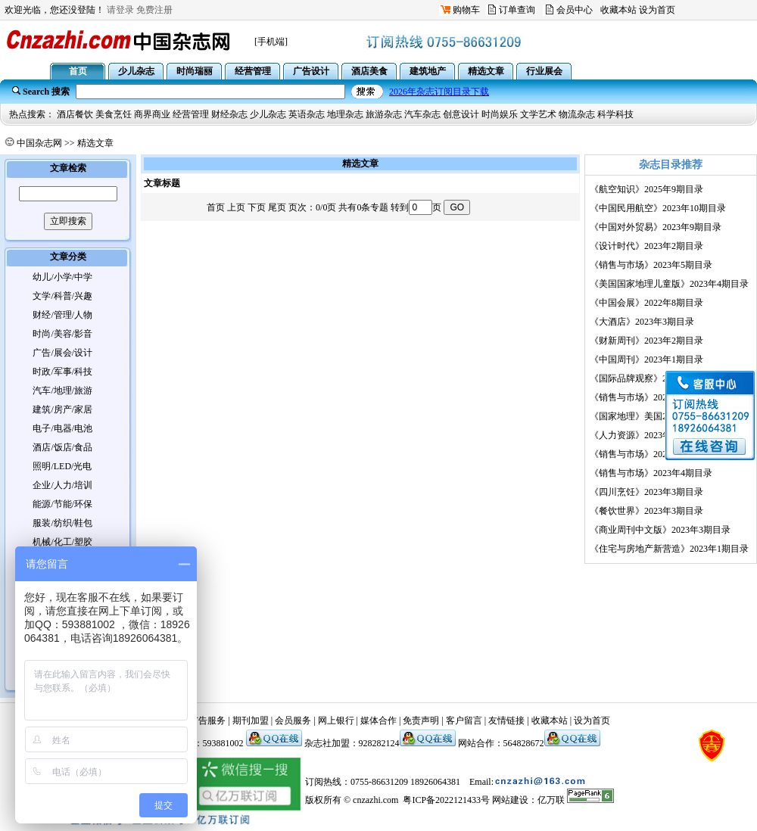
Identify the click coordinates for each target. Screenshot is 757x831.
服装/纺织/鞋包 (62, 523)
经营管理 (191, 114)
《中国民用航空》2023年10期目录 (658, 208)
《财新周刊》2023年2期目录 (646, 340)
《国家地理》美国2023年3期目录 (655, 416)
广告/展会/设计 (62, 352)
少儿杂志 (268, 114)
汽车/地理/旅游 (62, 390)
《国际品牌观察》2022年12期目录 (658, 378)
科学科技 (615, 114)
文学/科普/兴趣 (62, 296)
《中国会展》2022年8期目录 (646, 302)
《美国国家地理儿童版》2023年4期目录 (669, 284)
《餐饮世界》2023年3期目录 (646, 511)
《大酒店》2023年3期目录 (642, 321)
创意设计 (461, 114)
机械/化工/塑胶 (62, 542)
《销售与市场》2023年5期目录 (651, 265)
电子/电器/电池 (62, 428)
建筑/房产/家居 (62, 409)
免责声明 (421, 720)
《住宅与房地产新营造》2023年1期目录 (669, 548)
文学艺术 (538, 114)
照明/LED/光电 (62, 466)
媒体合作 (378, 720)
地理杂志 (345, 114)
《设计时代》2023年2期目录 (646, 246)
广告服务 (207, 720)
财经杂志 (229, 114)
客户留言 (464, 720)
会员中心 (574, 10)
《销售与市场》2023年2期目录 (651, 397)
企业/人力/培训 (62, 485)
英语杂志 (306, 114)
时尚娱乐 (499, 114)
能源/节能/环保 (62, 504)
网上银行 (336, 720)
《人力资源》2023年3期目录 (646, 435)
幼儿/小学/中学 (62, 277)
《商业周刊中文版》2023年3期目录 (660, 529)
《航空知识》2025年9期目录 (646, 189)
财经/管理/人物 (62, 315)
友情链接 (506, 720)
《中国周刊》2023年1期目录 (646, 359)
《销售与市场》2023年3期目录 (651, 454)
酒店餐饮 (75, 114)
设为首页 (657, 10)
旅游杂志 (384, 114)
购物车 (466, 10)
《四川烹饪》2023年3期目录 (646, 492)
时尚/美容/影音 (62, 333)
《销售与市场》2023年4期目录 (651, 473)
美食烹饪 (113, 114)
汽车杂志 (422, 114)
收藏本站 (618, 10)
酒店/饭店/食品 (62, 447)
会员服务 (293, 720)
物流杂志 (577, 114)
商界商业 (152, 114)
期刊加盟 (250, 720)
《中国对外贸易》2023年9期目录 (655, 227)
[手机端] (271, 41)
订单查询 (517, 10)
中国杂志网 (39, 143)
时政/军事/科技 (62, 371)
